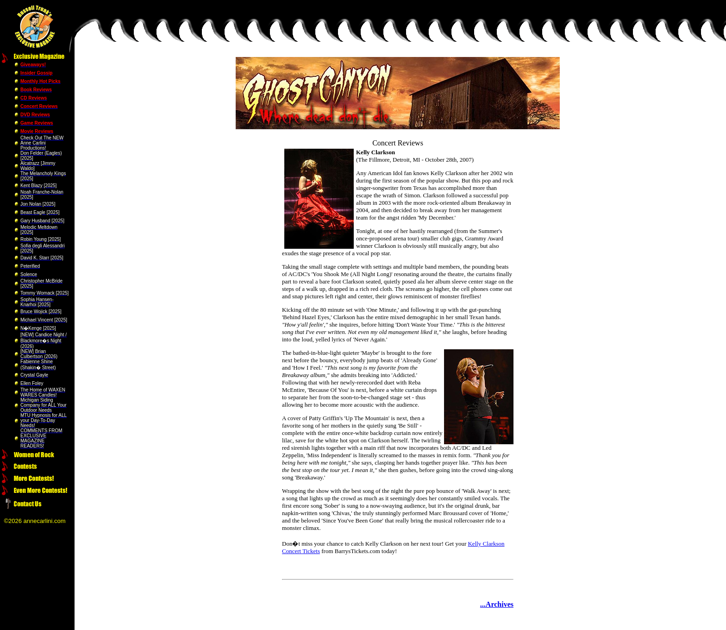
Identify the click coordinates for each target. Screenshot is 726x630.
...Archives (496, 604)
